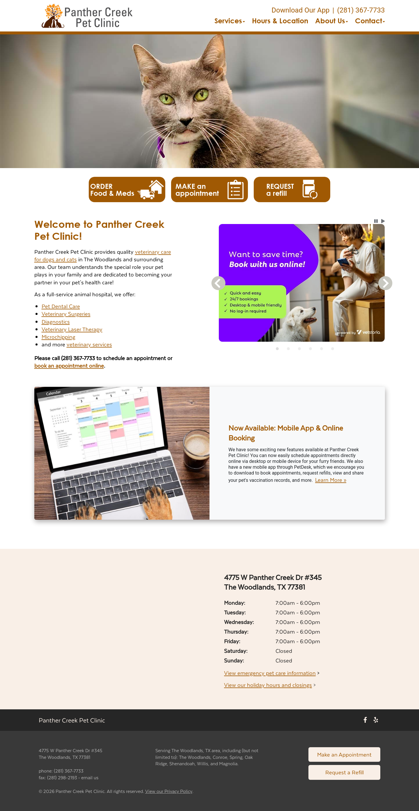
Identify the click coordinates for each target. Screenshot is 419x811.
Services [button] (229, 21)
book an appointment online (69, 365)
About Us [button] (331, 21)
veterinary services (89, 344)
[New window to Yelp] (376, 720)
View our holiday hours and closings (268, 684)
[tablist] (302, 348)
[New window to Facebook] (365, 720)
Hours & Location (280, 21)
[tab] (277, 348)
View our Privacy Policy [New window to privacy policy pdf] (168, 791)
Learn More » (330, 480)
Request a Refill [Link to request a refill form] (344, 772)
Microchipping (58, 336)
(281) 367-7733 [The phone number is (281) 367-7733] (361, 10)
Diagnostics (56, 321)
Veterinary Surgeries (66, 313)
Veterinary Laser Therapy (72, 329)
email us (89, 777)
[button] (87, 15)
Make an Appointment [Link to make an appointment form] (344, 754)
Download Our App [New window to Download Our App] (300, 10)
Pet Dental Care (61, 306)
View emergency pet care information (270, 673)
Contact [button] (370, 21)
